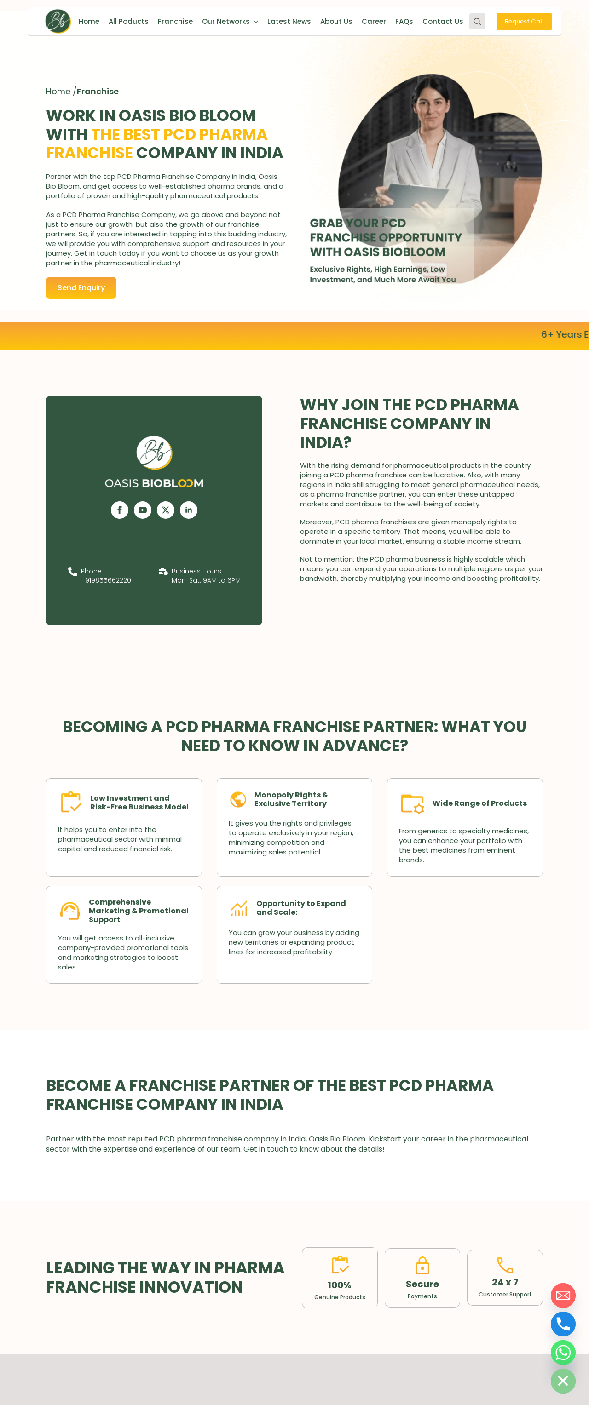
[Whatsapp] (563, 1352)
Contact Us (442, 21)
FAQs (404, 21)
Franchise (175, 21)
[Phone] (563, 1324)
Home (89, 21)
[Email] (563, 1295)
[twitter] (165, 510)
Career (374, 21)
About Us (336, 21)
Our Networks (226, 21)
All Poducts (129, 21)
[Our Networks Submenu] (254, 21)
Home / (61, 91)
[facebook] (119, 510)
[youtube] (142, 510)
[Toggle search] (477, 21)
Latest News (289, 21)
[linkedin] (188, 510)
